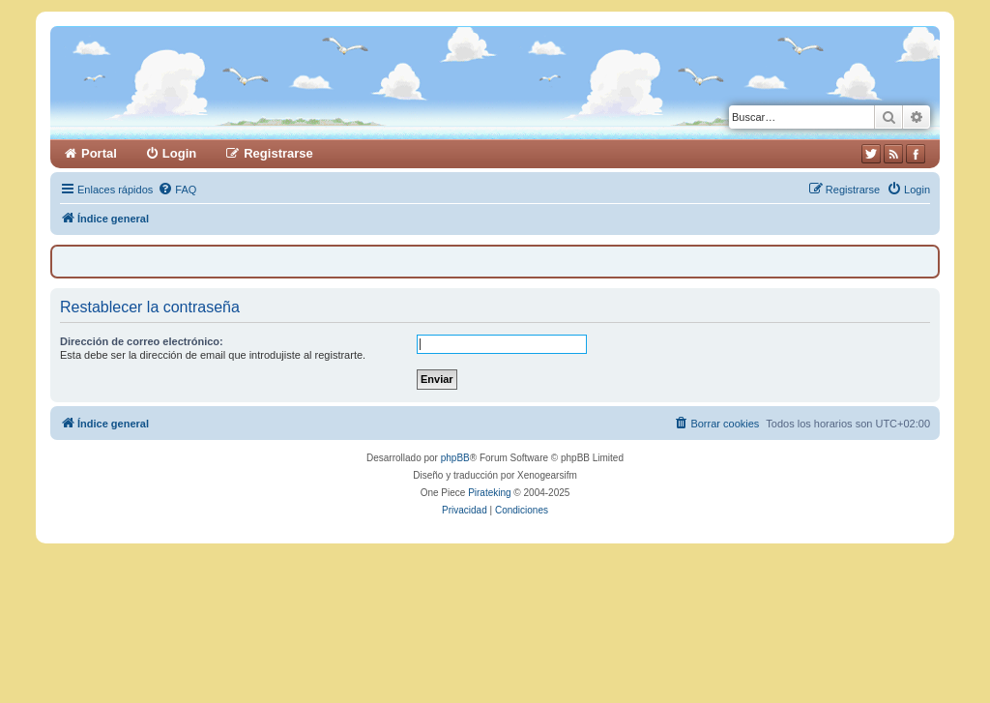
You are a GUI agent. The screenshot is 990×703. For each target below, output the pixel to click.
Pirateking (489, 492)
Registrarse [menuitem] (278, 153)
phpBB (455, 458)
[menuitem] (177, 189)
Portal (99, 153)
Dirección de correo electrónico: (141, 341)
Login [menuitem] (179, 153)
